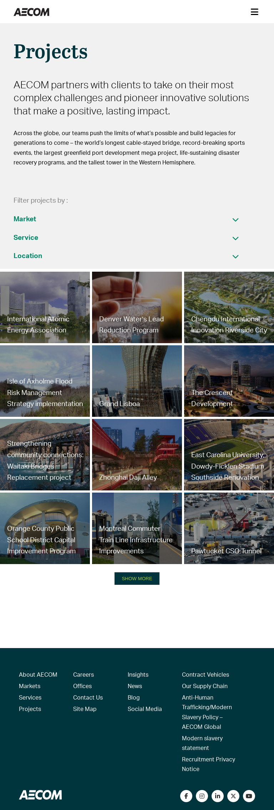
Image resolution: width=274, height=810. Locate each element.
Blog (134, 697)
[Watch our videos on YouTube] (249, 796)
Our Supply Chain (205, 686)
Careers (83, 674)
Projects (30, 708)
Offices (82, 686)
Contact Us (88, 697)
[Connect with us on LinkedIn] (218, 796)
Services (30, 697)
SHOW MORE (137, 578)
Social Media (145, 708)
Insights (138, 674)
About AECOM (38, 674)
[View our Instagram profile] (202, 796)
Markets (29, 686)
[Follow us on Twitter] (233, 796)
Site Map (85, 708)
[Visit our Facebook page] (186, 796)
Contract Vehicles (205, 674)
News (135, 686)
